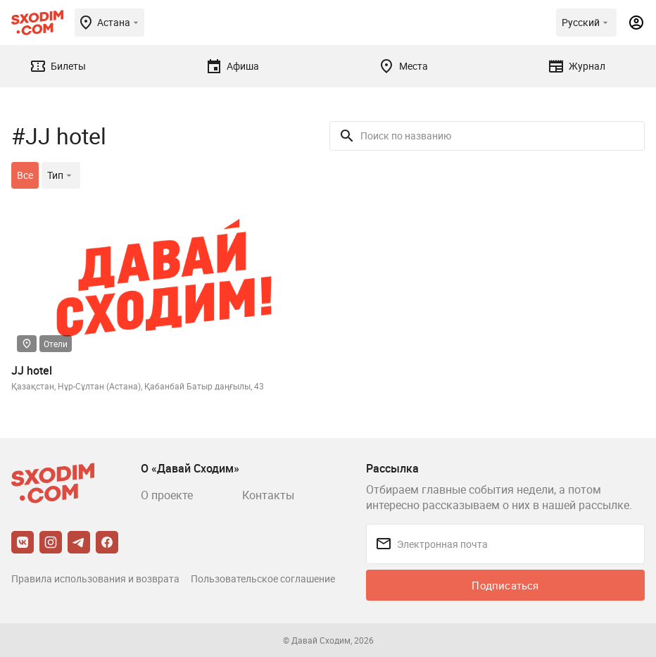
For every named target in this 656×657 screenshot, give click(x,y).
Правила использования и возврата (95, 578)
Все (25, 175)
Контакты (268, 495)
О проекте (167, 495)
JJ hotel (31, 370)
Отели (56, 343)
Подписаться (505, 585)
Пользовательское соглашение (263, 578)
